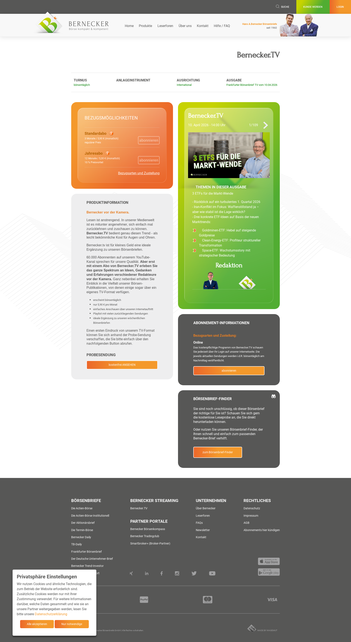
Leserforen (165, 26)
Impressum (251, 515)
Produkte (145, 26)
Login (340, 6)
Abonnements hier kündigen (262, 530)
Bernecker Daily (81, 537)
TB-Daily (76, 544)
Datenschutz (252, 508)
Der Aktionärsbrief (83, 522)
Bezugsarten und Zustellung (139, 173)
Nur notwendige (71, 624)
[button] (101, 137)
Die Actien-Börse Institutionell (90, 515)
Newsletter (203, 530)
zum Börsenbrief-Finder (218, 452)
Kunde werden (313, 6)
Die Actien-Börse (81, 508)
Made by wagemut (267, 630)
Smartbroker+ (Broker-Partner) (150, 543)
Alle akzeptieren (37, 624)
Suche (282, 7)
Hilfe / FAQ (222, 26)
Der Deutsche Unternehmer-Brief (92, 558)
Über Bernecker (206, 508)
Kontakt (202, 26)
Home (129, 26)
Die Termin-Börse (82, 530)
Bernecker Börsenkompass (147, 529)
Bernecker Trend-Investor (87, 566)
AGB (246, 522)
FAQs (199, 522)
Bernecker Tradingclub (144, 536)
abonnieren (229, 370)
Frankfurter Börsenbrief (86, 551)
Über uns (185, 26)
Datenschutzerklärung (51, 614)
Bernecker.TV (138, 508)
